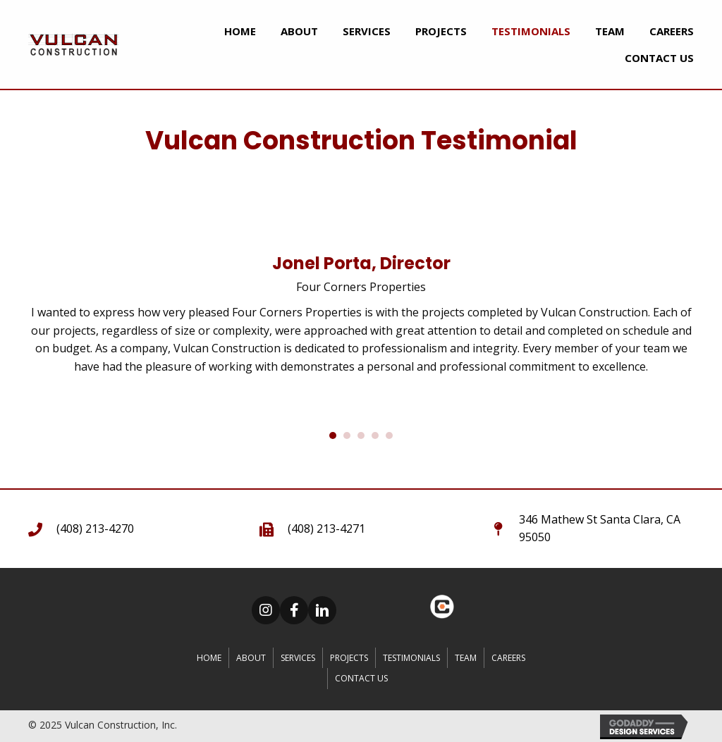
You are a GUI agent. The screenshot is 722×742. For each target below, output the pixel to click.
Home (209, 658)
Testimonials (411, 658)
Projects (349, 658)
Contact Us (361, 678)
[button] (266, 610)
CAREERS (508, 658)
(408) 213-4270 (95, 528)
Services (298, 658)
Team (466, 658)
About (251, 658)
